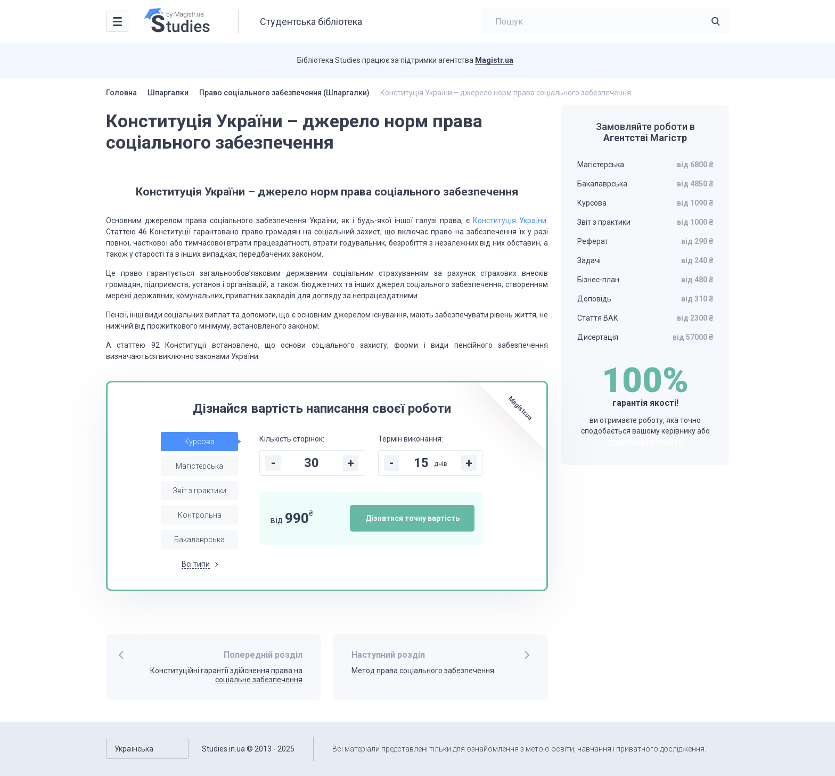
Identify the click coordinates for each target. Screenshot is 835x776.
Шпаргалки (168, 92)
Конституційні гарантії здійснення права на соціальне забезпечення (226, 675)
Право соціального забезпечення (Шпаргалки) (284, 92)
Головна (121, 92)
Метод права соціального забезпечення (422, 670)
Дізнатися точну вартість (412, 518)
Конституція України (509, 220)
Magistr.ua (494, 60)
